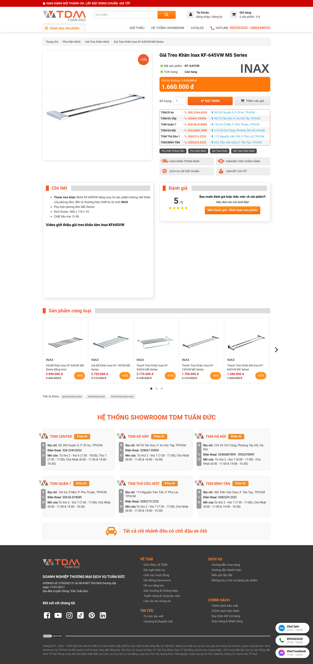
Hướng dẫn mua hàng (226, 565)
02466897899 (227, 454)
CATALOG (197, 28)
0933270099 (246, 454)
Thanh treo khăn (64, 197)
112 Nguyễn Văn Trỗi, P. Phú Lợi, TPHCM (238, 136)
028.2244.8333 (196, 112)
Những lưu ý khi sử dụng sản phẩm (235, 580)
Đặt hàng (210, 101)
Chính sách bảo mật (225, 605)
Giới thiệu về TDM (155, 565)
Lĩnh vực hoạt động (156, 575)
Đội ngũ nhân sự (154, 570)
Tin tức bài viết (153, 616)
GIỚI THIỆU (137, 28)
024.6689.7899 (196, 130)
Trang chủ (52, 41)
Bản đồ (82, 436)
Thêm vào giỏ (252, 101)
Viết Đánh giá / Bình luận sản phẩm (232, 210)
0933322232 (239, 28)
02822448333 (260, 28)
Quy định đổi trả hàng (226, 616)
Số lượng (165, 101)
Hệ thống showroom (157, 580)
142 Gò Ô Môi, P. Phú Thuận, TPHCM (235, 124)
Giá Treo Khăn (219, 151)
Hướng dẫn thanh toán (226, 570)
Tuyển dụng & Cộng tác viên (162, 596)
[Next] (275, 349)
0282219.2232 (195, 136)
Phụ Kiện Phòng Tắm (172, 151)
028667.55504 (195, 118)
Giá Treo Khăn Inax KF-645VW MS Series (138, 41)
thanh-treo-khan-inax (122, 396)
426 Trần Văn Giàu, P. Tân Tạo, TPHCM (237, 142)
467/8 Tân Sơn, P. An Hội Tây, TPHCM (236, 118)
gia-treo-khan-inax (72, 396)
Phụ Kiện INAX (72, 41)
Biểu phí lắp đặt (222, 575)
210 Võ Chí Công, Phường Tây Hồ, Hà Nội (238, 130)
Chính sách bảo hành (225, 611)
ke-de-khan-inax (96, 396)
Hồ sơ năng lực (154, 585)
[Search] (166, 15)
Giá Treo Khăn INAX (97, 41)
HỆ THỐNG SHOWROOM (167, 28)
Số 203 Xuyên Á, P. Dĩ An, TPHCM (233, 112)
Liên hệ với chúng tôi (157, 601)
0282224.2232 (195, 142)
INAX (124, 202)
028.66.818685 (196, 124)
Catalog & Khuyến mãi (158, 621)
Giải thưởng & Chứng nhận (161, 591)
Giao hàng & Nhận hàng (227, 621)
